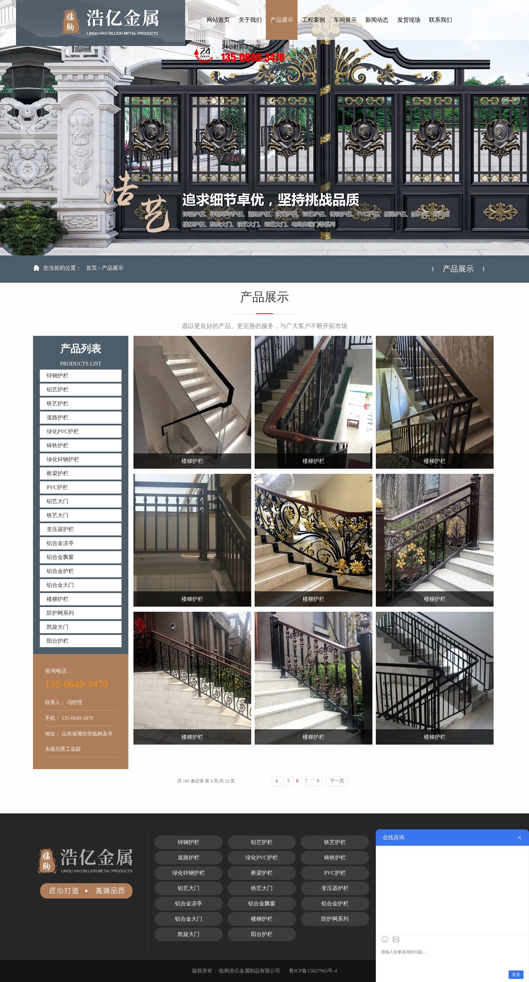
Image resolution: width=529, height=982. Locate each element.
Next (501, 131)
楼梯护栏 (57, 599)
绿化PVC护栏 (63, 431)
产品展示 (281, 20)
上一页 (262, 780)
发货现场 (408, 20)
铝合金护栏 (60, 571)
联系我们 (440, 20)
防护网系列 (60, 613)
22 (352, 780)
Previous (28, 131)
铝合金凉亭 (60, 543)
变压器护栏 (60, 529)
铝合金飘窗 (60, 557)
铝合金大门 (60, 585)
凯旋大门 (57, 627)
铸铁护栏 (57, 445)
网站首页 (218, 20)
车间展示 (345, 20)
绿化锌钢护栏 (63, 459)
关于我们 (250, 20)
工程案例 (313, 20)
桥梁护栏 (57, 473)
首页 (91, 268)
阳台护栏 (57, 641)
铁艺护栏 (57, 403)
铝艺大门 (57, 501)
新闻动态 (376, 20)
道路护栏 (57, 417)
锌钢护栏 (57, 375)
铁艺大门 (57, 515)
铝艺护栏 (57, 389)
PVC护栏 (57, 487)
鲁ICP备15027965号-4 (313, 970)
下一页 (337, 780)
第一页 (247, 780)
